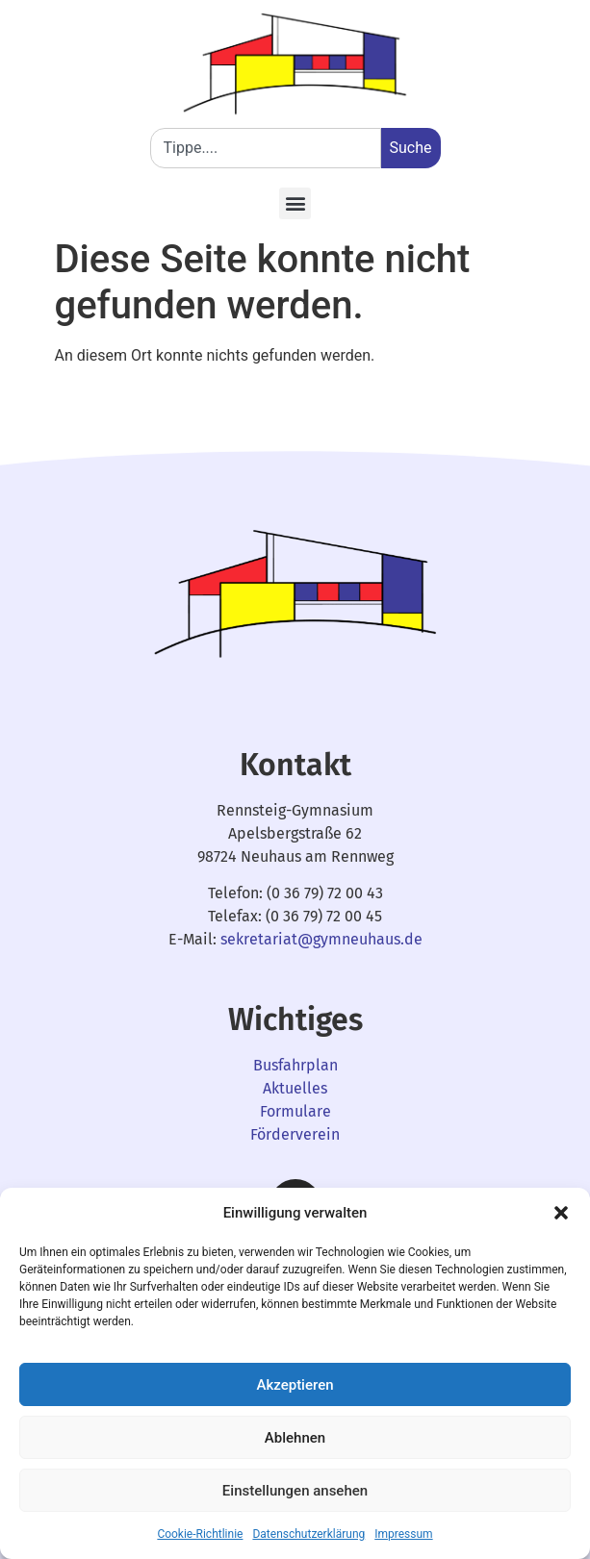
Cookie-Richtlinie (200, 1534)
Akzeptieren (294, 1385)
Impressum (403, 1534)
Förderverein (295, 1134)
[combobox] (265, 148)
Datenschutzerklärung (308, 1534)
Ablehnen (295, 1437)
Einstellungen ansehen (295, 1490)
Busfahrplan (295, 1065)
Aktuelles (295, 1088)
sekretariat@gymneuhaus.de (321, 939)
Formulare (295, 1111)
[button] (561, 1212)
